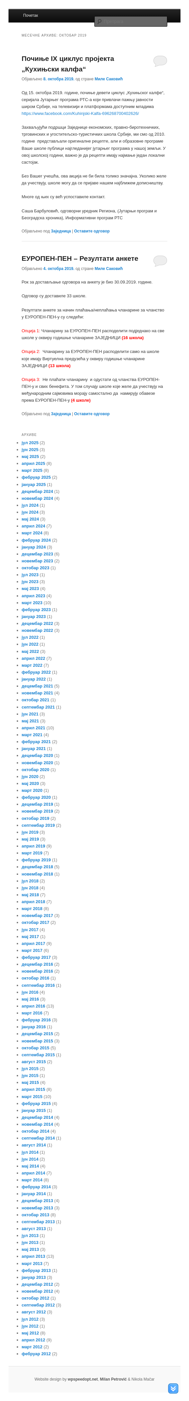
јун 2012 (30, 1326)
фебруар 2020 (36, 797)
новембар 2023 (37, 560)
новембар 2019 (37, 811)
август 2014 (34, 1145)
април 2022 (33, 658)
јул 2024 (30, 505)
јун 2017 (30, 929)
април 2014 (33, 1173)
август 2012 (34, 1311)
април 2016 (33, 1006)
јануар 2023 (34, 616)
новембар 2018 (37, 874)
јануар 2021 (34, 748)
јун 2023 (30, 581)
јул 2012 (30, 1319)
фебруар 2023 (36, 609)
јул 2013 (30, 1235)
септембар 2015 (38, 1054)
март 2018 (32, 908)
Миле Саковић (109, 79)
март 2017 (32, 950)
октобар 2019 (35, 818)
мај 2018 (30, 894)
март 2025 (32, 470)
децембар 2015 (37, 1033)
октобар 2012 (35, 1298)
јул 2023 (30, 574)
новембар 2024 (37, 498)
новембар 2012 (37, 1291)
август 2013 (34, 1228)
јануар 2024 (34, 547)
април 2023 (33, 595)
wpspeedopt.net (83, 1379)
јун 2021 (30, 714)
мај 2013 (30, 1249)
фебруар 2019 (36, 859)
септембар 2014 (38, 1138)
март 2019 (32, 852)
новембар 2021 (37, 692)
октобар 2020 (35, 769)
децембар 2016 (37, 964)
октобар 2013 (35, 1214)
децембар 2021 (37, 686)
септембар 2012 (38, 1305)
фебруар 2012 (36, 1353)
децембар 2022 (37, 623)
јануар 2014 (34, 1193)
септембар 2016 (38, 985)
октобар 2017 (35, 922)
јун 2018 (30, 887)
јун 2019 (30, 832)
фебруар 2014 (36, 1186)
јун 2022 (30, 644)
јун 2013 (30, 1242)
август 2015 (34, 1061)
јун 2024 (30, 512)
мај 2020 (30, 783)
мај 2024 (30, 519)
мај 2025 (30, 456)
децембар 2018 (37, 866)
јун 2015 (30, 1075)
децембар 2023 (37, 554)
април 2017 (33, 943)
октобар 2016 (35, 978)
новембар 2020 (37, 762)
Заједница (61, 231)
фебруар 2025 (36, 477)
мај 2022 (30, 651)
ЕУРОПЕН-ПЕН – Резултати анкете (80, 258)
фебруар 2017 (36, 957)
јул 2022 (30, 637)
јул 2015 (30, 1068)
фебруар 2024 (36, 540)
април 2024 (33, 526)
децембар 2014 (37, 1117)
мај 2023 (30, 588)
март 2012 (32, 1346)
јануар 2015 (34, 1110)
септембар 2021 (38, 707)
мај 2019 (30, 839)
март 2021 (32, 734)
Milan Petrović (113, 1379)
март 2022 (32, 665)
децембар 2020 (37, 755)
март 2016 (32, 1012)
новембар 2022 (37, 630)
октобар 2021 (35, 699)
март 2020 (32, 790)
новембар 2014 (37, 1124)
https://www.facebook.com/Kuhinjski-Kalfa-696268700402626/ (80, 113)
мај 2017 (30, 936)
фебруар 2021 (36, 741)
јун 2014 (30, 1159)
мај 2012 (30, 1333)
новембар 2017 (37, 915)
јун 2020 (30, 776)
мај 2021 (30, 720)
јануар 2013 (34, 1277)
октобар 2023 (35, 567)
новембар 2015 (37, 1040)
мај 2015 (30, 1082)
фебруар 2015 (36, 1103)
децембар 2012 (37, 1284)
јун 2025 (30, 449)
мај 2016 (30, 999)
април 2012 (33, 1339)
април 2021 (33, 727)
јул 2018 (30, 880)
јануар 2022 (34, 679)
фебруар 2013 (36, 1270)
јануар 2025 (34, 484)
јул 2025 (30, 442)
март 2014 (32, 1179)
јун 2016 (30, 992)
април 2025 (33, 463)
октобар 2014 (35, 1131)
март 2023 (32, 602)
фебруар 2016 (36, 1019)
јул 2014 (30, 1152)
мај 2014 (30, 1166)
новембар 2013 (37, 1207)
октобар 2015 (35, 1047)
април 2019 (33, 846)
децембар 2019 (37, 804)
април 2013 (33, 1256)
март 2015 (32, 1096)
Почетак (30, 15)
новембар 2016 (37, 971)
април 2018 (33, 901)
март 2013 (32, 1263)
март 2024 (32, 532)
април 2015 (33, 1089)
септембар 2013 (38, 1221)
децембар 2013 (37, 1200)
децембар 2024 (37, 491)
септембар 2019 (38, 825)
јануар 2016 (34, 1026)
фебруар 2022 (36, 672)
